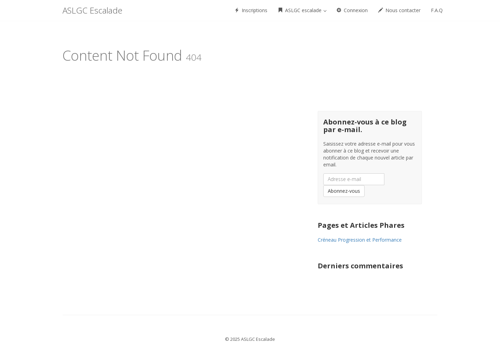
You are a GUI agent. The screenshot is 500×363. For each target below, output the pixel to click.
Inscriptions (250, 10)
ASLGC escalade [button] (302, 10)
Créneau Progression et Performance (360, 239)
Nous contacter (399, 10)
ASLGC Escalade (92, 10)
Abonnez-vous (344, 191)
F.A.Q (437, 10)
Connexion (352, 10)
